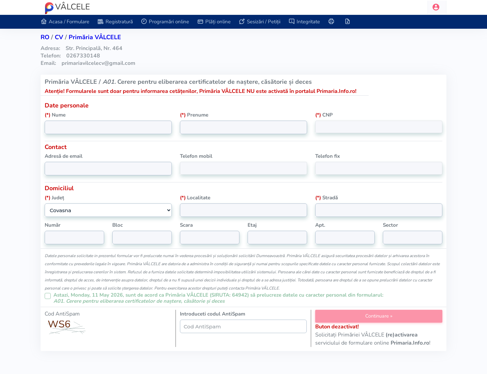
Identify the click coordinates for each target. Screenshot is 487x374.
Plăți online (214, 22)
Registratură (115, 22)
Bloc (117, 225)
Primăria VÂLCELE (95, 37)
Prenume (194, 115)
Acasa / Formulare (65, 22)
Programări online (165, 22)
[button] (436, 7)
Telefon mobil (196, 156)
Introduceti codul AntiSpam (212, 314)
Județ (54, 198)
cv (59, 37)
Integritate (304, 22)
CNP (324, 115)
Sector (390, 225)
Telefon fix (327, 156)
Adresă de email (64, 156)
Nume (55, 115)
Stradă (326, 198)
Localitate (195, 198)
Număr (53, 225)
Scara (186, 225)
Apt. (320, 225)
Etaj (252, 225)
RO (45, 37)
